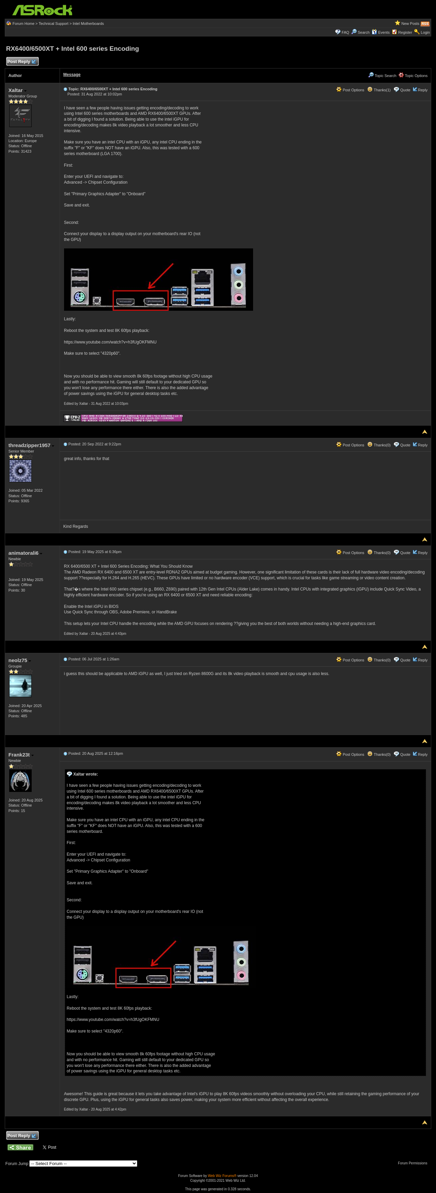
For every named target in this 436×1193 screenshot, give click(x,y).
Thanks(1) (378, 90)
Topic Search (382, 76)
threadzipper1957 (31, 445)
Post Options (350, 90)
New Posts (411, 23)
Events (381, 32)
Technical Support (53, 23)
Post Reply (21, 62)
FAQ (345, 32)
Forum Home (23, 23)
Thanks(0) (378, 445)
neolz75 (20, 660)
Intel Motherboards (88, 23)
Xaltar (18, 90)
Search (364, 32)
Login (425, 32)
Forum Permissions (414, 1163)
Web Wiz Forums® (222, 1176)
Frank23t (21, 755)
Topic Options (413, 76)
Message (72, 74)
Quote (405, 90)
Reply (422, 90)
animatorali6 (26, 553)
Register (405, 32)
